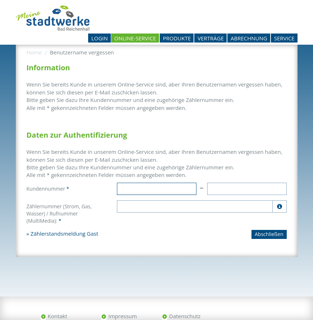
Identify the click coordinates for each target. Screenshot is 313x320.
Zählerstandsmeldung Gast (64, 233)
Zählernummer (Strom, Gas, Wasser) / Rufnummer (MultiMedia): (59, 213)
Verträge (211, 38)
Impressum (122, 316)
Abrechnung (249, 38)
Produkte (177, 38)
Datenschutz (184, 316)
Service (284, 38)
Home (34, 52)
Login (99, 38)
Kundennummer (48, 188)
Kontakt (57, 316)
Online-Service (135, 38)
